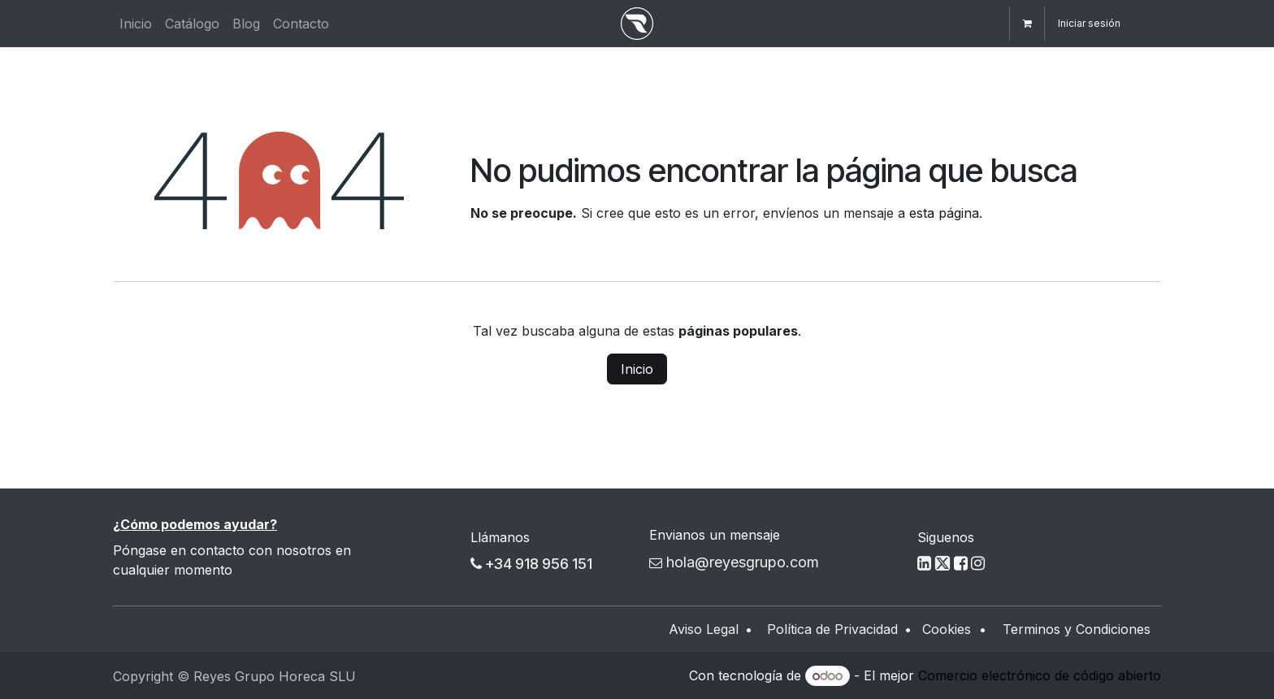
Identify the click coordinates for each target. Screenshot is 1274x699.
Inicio (637, 369)
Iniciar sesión (1089, 23)
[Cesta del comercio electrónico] (1027, 24)
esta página (944, 213)
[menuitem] (135, 23)
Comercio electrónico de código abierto (1039, 675)
